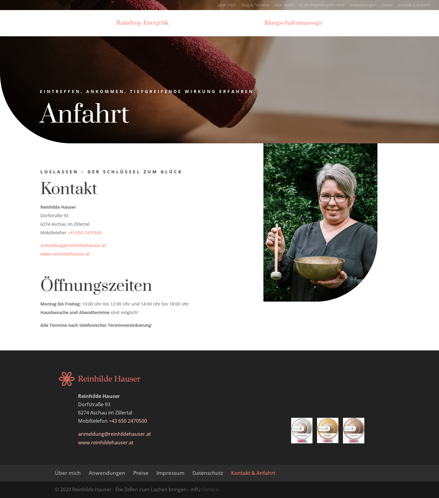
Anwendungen (363, 5)
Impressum (170, 472)
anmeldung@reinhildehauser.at (73, 246)
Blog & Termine (255, 5)
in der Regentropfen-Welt (321, 5)
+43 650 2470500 (85, 233)
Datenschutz (207, 472)
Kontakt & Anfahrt (414, 5)
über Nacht (284, 5)
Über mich (227, 5)
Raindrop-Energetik (140, 24)
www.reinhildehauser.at (65, 254)
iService (210, 489)
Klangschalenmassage (296, 24)
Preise (387, 5)
